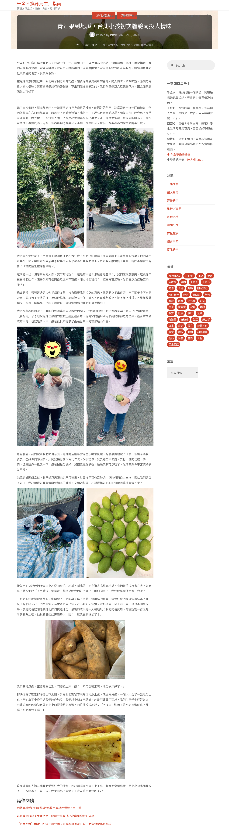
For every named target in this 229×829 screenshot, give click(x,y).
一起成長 (172, 184)
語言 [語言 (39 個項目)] (171, 332)
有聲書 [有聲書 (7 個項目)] (172, 319)
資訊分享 (172, 249)
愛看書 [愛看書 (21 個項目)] (182, 307)
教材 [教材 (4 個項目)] (202, 307)
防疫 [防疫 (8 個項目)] (180, 338)
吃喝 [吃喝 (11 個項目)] (190, 288)
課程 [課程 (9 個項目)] (180, 332)
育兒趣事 (172, 233)
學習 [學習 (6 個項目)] (207, 294)
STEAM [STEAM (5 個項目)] (189, 276)
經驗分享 (172, 225)
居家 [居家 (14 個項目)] (180, 301)
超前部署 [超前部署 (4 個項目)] (202, 332)
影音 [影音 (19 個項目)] (202, 301)
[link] (208, 16)
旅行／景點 (90, 45)
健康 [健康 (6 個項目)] (200, 276)
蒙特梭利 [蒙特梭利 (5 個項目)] (202, 326)
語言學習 (172, 241)
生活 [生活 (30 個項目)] (195, 319)
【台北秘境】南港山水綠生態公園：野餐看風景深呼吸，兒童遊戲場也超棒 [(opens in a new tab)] (64, 824)
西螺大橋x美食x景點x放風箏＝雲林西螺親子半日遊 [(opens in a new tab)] (49, 808)
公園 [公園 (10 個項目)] (183, 282)
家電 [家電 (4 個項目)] (171, 301)
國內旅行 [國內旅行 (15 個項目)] (202, 288)
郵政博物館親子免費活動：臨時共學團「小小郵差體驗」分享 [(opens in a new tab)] (55, 816)
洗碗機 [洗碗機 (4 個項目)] (184, 319)
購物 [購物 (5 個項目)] (190, 332)
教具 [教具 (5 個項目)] (192, 307)
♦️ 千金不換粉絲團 (179, 154)
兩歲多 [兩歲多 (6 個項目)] (172, 282)
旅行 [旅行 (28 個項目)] (190, 313)
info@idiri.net (194, 159)
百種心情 (172, 217)
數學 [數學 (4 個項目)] (180, 313)
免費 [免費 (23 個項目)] (209, 276)
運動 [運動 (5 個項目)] (171, 338)
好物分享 (172, 200)
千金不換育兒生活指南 (40, 3)
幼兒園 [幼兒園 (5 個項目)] (191, 301)
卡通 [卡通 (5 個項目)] (180, 288)
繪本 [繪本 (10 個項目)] (171, 326)
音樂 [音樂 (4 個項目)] (190, 338)
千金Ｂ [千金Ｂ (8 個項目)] (206, 282)
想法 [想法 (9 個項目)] (171, 307)
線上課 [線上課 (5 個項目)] (206, 319)
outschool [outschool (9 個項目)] (174, 276)
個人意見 (172, 192)
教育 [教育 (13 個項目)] (171, 313)
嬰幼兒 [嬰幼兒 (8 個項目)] (196, 294)
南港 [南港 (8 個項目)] (171, 288)
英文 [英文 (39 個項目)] (190, 326)
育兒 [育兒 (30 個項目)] (180, 326)
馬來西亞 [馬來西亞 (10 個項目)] (174, 344)
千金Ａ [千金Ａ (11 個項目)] (194, 282)
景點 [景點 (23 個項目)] (199, 313)
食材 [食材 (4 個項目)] (199, 338)
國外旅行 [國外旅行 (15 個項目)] (174, 294)
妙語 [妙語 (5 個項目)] (185, 294)
